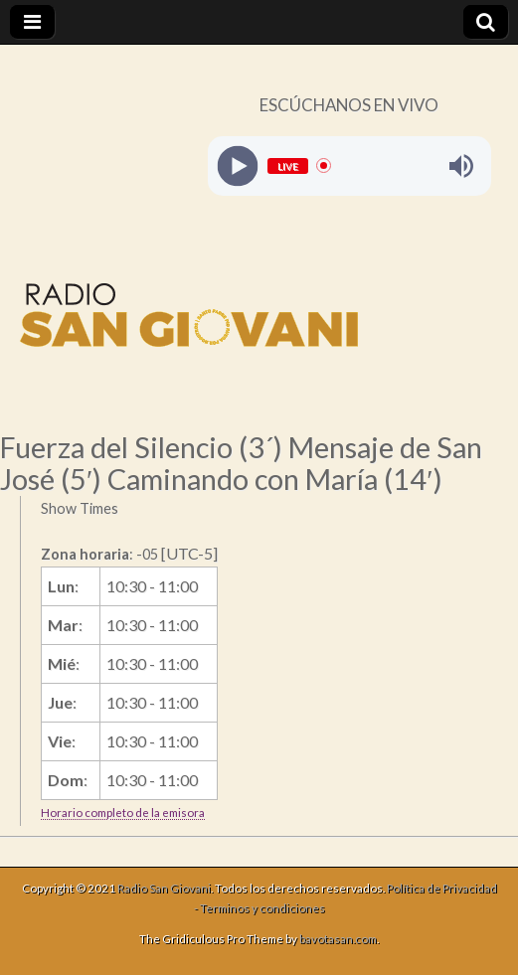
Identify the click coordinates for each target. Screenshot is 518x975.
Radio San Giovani (164, 888)
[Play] (237, 165)
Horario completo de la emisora (123, 812)
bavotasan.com (338, 938)
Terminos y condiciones (262, 907)
